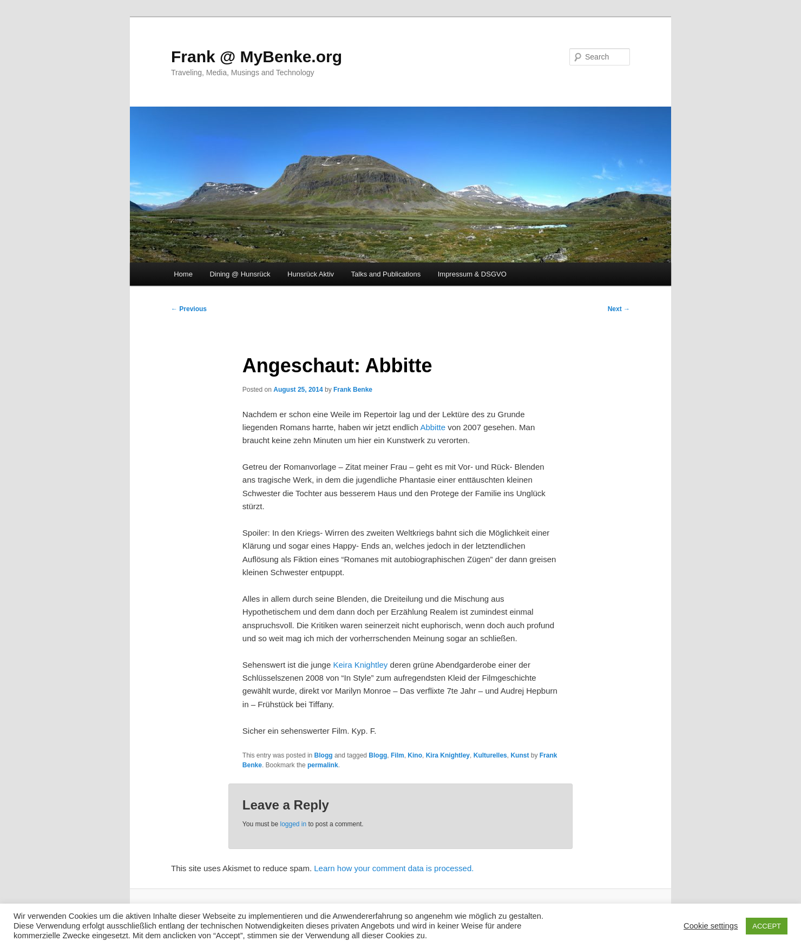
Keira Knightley (360, 664)
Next (619, 309)
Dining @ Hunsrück (239, 274)
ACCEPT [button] (766, 926)
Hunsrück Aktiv (310, 274)
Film (397, 755)
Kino (415, 755)
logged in (293, 824)
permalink (322, 765)
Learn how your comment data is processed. (394, 868)
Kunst (519, 755)
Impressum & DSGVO (472, 274)
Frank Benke (352, 389)
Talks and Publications (386, 274)
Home (183, 274)
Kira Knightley (448, 755)
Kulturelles (490, 755)
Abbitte (432, 427)
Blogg (323, 755)
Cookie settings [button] (711, 925)
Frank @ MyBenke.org (256, 56)
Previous (189, 309)
